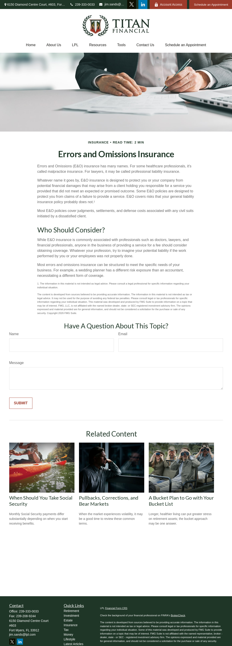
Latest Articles (73, 644)
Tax (66, 630)
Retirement (71, 611)
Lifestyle (69, 639)
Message (16, 363)
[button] (30, 45)
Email (122, 334)
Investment (71, 615)
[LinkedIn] (142, 4)
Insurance (70, 625)
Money (68, 634)
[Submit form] (20, 403)
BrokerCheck (178, 615)
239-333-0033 (82, 4)
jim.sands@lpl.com (112, 4)
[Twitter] (131, 4)
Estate (68, 620)
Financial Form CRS (116, 608)
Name (14, 334)
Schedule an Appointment (185, 45)
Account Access (168, 5)
